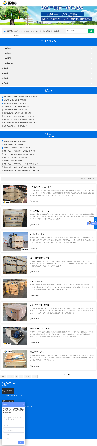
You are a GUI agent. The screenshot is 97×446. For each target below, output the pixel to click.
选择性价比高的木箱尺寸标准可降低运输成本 (16, 113)
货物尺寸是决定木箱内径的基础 (12, 144)
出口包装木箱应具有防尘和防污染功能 (14, 157)
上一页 (10, 376)
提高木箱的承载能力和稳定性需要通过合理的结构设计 (19, 122)
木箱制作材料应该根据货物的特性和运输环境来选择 (18, 167)
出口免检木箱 (28, 31)
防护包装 (5, 83)
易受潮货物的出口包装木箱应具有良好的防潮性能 (18, 116)
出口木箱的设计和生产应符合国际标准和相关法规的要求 (20, 164)
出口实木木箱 (18, 31)
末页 (34, 376)
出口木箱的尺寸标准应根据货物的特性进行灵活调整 (18, 151)
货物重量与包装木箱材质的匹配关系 (14, 100)
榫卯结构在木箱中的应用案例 (12, 160)
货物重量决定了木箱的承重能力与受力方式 (16, 106)
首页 (2, 376)
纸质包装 (5, 78)
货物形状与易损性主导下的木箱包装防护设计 (16, 148)
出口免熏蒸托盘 (47, 31)
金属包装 (56, 31)
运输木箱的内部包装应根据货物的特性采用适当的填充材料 (20, 170)
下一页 (27, 376)
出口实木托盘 (37, 31)
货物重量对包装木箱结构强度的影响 (14, 141)
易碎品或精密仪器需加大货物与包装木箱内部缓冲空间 (19, 97)
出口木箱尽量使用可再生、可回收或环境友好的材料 (18, 119)
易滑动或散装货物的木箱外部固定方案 (14, 126)
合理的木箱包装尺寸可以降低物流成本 (14, 110)
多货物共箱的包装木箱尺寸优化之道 (14, 103)
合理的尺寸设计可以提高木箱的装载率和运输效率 (18, 154)
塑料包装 (16, 35)
